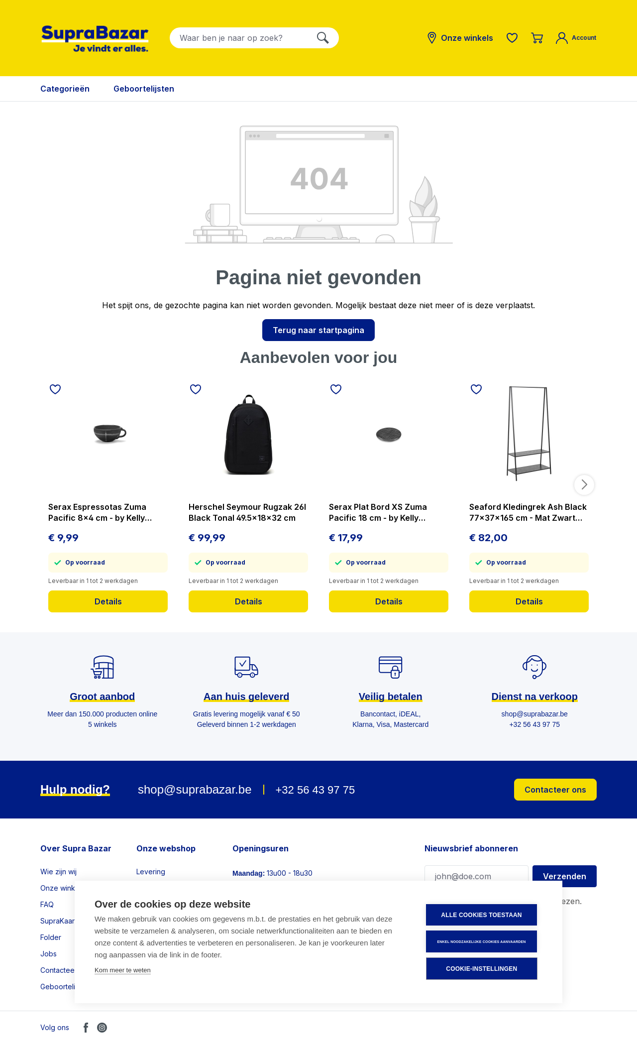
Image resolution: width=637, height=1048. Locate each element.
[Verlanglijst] (512, 37)
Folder (50, 937)
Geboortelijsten (65, 986)
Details (108, 601)
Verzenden (564, 876)
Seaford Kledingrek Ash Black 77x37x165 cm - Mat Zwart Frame (528, 512)
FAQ (47, 904)
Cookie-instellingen (482, 968)
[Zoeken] (323, 37)
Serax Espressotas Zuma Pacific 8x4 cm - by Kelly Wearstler (97, 512)
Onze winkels (62, 888)
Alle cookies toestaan (482, 915)
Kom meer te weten (123, 970)
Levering (150, 871)
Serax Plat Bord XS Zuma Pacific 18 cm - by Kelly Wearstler (378, 512)
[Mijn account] (576, 38)
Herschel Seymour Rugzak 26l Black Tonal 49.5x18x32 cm (247, 512)
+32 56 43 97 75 (315, 790)
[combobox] (239, 37)
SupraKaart (58, 921)
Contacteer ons (555, 790)
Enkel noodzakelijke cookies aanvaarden (482, 941)
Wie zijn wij (58, 871)
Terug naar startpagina (318, 330)
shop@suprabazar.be (195, 789)
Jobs (48, 953)
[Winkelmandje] (537, 37)
